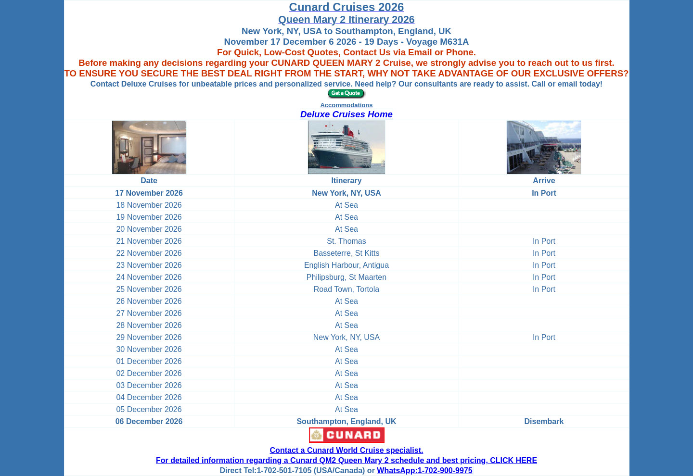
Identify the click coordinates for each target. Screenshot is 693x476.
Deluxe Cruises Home (346, 114)
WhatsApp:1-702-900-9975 (424, 470)
